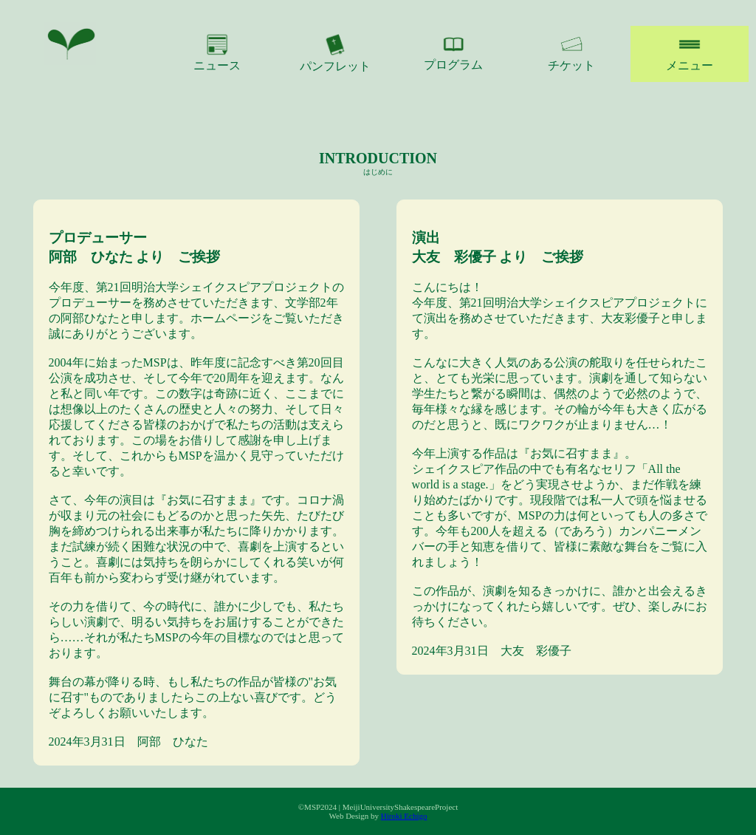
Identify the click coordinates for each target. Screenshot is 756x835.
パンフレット (335, 52)
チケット (571, 52)
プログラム (453, 52)
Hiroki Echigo (404, 815)
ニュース (217, 52)
